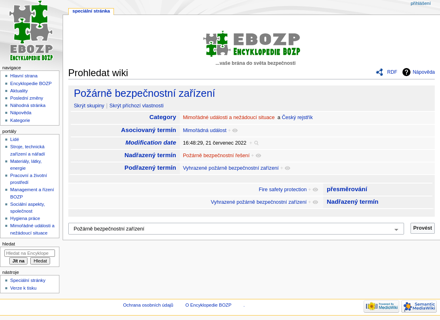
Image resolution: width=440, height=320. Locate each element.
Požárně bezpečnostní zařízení (144, 93)
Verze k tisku (23, 288)
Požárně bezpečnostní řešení (216, 155)
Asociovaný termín (148, 129)
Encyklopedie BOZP (31, 83)
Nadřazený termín (150, 154)
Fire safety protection (283, 189)
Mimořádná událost (205, 130)
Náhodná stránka (27, 105)
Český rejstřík (297, 117)
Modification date (151, 142)
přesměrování (347, 189)
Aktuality (18, 90)
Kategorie (20, 120)
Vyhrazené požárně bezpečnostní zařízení (231, 168)
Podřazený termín (150, 167)
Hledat (8, 243)
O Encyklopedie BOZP (208, 305)
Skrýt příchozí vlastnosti (136, 106)
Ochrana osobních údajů (148, 305)
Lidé (14, 139)
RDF (392, 72)
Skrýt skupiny (89, 106)
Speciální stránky (27, 280)
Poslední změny (26, 98)
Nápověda (424, 72)
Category (162, 116)
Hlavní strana (23, 75)
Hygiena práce (25, 218)
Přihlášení (421, 3)
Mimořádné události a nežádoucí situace (229, 117)
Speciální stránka (91, 11)
